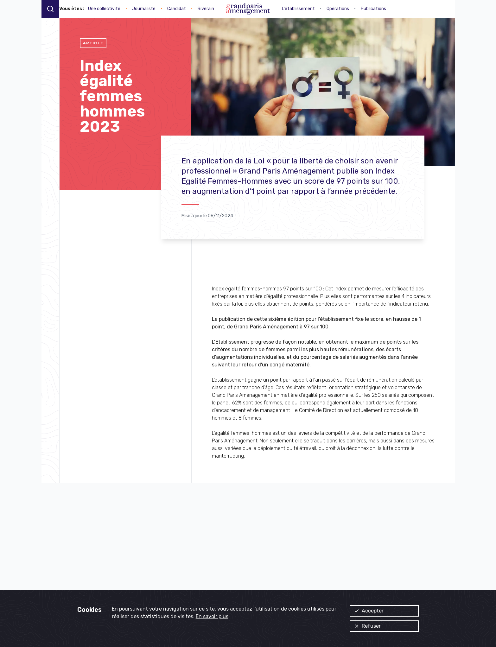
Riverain (206, 8)
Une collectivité (104, 8)
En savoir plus (212, 616)
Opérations (338, 8)
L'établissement (298, 8)
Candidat (176, 8)
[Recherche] (50, 8)
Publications (373, 8)
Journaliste (144, 8)
